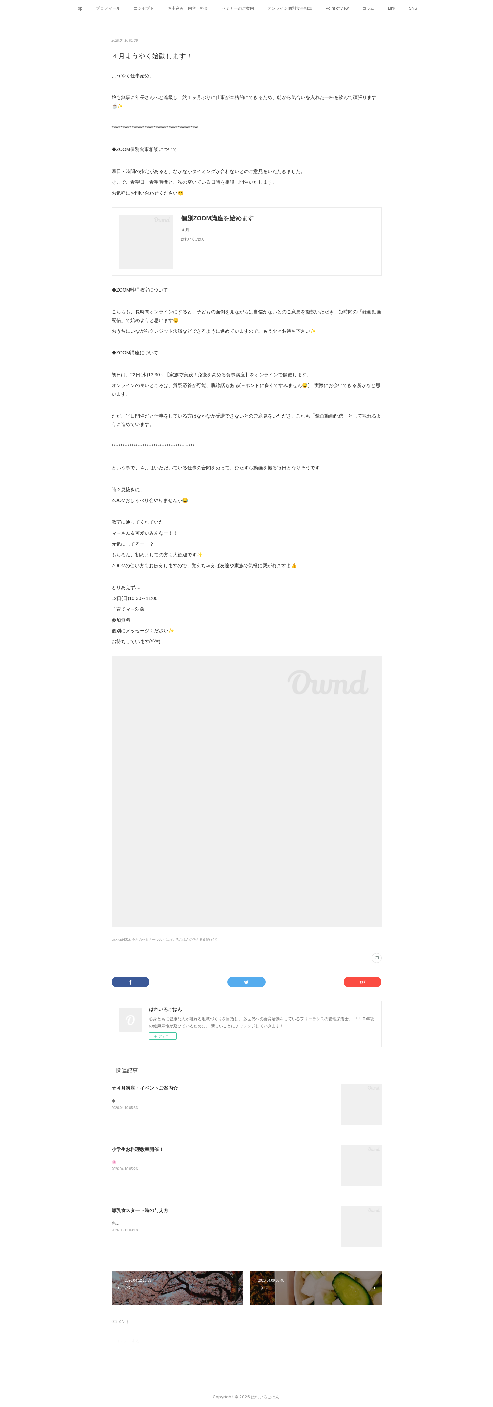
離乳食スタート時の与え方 (140, 1210)
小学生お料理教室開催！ (138, 1149)
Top (79, 8)
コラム (368, 8)
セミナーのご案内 (238, 8)
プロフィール (108, 8)
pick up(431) (121, 939)
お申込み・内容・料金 (188, 8)
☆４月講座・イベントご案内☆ (145, 1088)
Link (391, 8)
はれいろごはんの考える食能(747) (191, 939)
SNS (413, 8)
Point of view (337, 8)
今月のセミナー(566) (147, 939)
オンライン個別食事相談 (290, 8)
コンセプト (144, 8)
